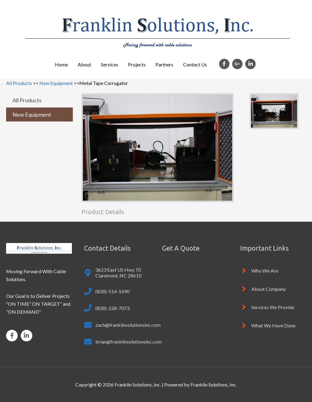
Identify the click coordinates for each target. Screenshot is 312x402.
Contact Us (195, 64)
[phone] (106, 291)
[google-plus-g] (238, 64)
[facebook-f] (225, 64)
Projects (137, 64)
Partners (164, 64)
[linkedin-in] (251, 64)
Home (61, 64)
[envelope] (122, 325)
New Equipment (56, 83)
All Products (19, 83)
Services (109, 64)
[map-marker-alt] (117, 272)
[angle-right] (259, 270)
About (84, 64)
